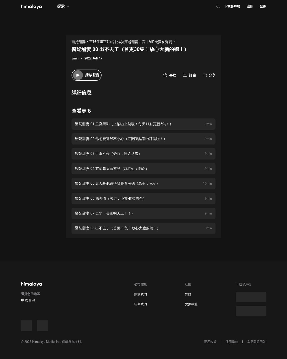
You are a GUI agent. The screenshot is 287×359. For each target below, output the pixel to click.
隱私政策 (210, 342)
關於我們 (140, 294)
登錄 (263, 6)
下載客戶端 (232, 6)
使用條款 (232, 342)
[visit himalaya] (31, 6)
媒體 (188, 294)
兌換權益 (191, 304)
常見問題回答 (256, 342)
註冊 (250, 6)
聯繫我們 (140, 304)
